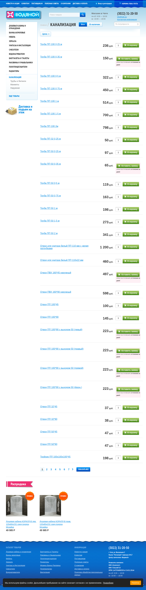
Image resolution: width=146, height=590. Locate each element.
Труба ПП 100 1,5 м (50, 113)
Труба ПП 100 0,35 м (51, 57)
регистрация (107, 3)
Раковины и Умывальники (21, 62)
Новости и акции (12, 3)
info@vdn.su (122, 17)
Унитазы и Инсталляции (20, 45)
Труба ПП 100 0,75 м (51, 88)
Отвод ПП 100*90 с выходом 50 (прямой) (61, 368)
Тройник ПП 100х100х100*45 (55, 457)
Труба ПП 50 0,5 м (49, 183)
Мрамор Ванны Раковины (50, 565)
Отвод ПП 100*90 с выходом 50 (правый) (62, 349)
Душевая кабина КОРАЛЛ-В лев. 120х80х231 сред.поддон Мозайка (21, 524)
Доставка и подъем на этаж (25, 109)
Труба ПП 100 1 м (49, 101)
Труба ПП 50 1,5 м (49, 221)
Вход (100, 3)
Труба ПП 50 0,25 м (50, 151)
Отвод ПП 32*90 (48, 419)
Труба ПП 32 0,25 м (50, 139)
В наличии (94, 24)
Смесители (14, 49)
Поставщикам (37, 3)
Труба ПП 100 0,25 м (51, 44)
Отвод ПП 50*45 (48, 431)
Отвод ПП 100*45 (49, 304)
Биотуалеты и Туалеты (19, 58)
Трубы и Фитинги (18, 81)
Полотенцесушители (18, 66)
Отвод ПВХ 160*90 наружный (55, 292)
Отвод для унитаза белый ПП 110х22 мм (61, 260)
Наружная (15, 88)
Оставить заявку (128, 59)
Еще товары (14, 96)
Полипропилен (46, 569)
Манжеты (14, 84)
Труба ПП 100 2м (49, 126)
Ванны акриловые (17, 32)
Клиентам (25, 3)
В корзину (130, 45)
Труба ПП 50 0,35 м (50, 164)
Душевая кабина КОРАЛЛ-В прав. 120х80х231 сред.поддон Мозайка (55, 524)
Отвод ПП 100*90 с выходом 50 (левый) (61, 329)
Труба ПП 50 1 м (49, 208)
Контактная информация (127, 20)
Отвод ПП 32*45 (48, 406)
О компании (66, 3)
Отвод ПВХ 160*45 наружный (55, 272)
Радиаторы (14, 71)
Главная (43, 25)
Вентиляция (45, 572)
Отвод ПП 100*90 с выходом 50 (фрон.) (61, 387)
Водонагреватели (17, 54)
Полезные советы (52, 3)
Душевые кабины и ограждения (17, 27)
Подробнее (108, 583)
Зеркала (12, 41)
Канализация (15, 77)
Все (83, 24)
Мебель (12, 37)
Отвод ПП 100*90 (49, 317)
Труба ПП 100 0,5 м (50, 76)
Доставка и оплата (80, 3)
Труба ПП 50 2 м (49, 233)
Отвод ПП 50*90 (48, 444)
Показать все (83, 469)
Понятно (135, 583)
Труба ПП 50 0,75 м (50, 195)
